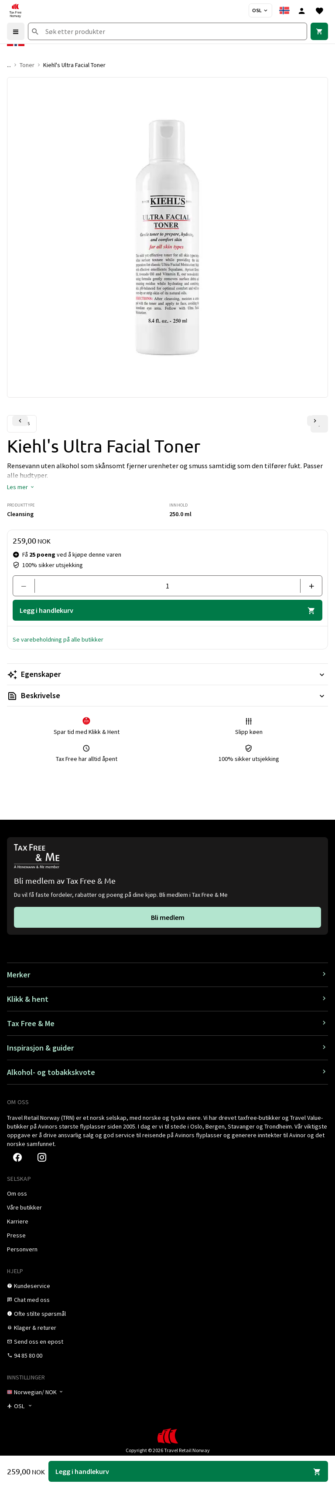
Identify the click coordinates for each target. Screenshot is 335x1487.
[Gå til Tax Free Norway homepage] (15, 10)
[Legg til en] (307, 586)
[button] (21, 487)
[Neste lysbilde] (315, 421)
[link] (319, 31)
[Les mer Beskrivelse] (167, 695)
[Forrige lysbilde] (20, 421)
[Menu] (15, 31)
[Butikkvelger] (260, 10)
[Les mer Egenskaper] (167, 674)
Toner (27, 65)
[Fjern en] (27, 586)
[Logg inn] (302, 10)
